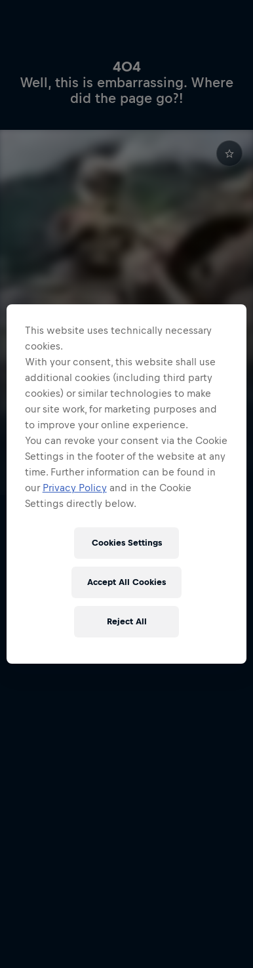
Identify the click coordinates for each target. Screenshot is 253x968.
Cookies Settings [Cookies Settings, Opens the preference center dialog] (127, 543)
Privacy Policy (75, 487)
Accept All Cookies (126, 582)
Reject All (127, 621)
